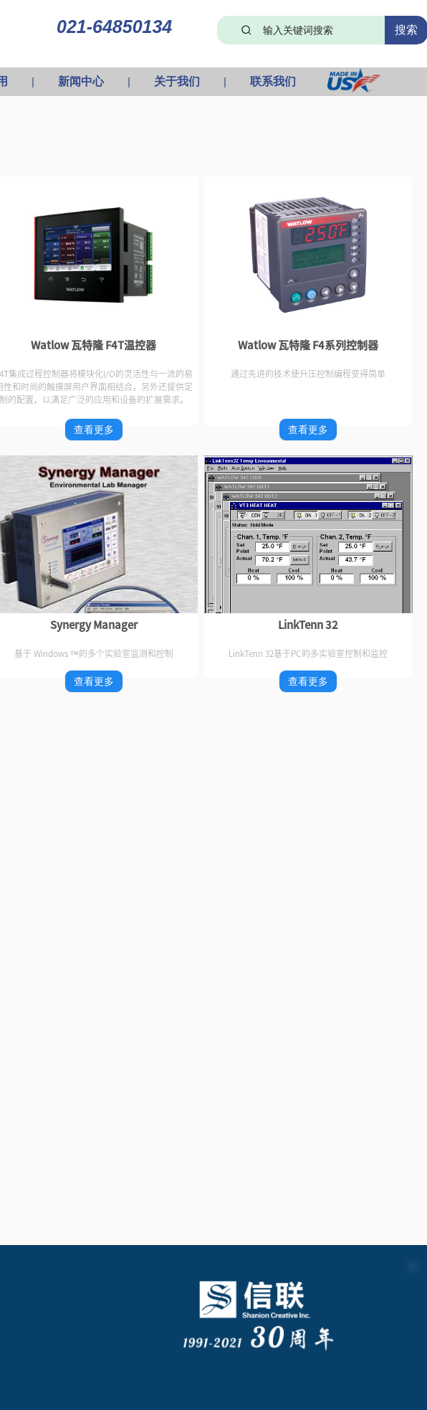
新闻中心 (81, 81)
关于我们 (177, 81)
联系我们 (273, 81)
